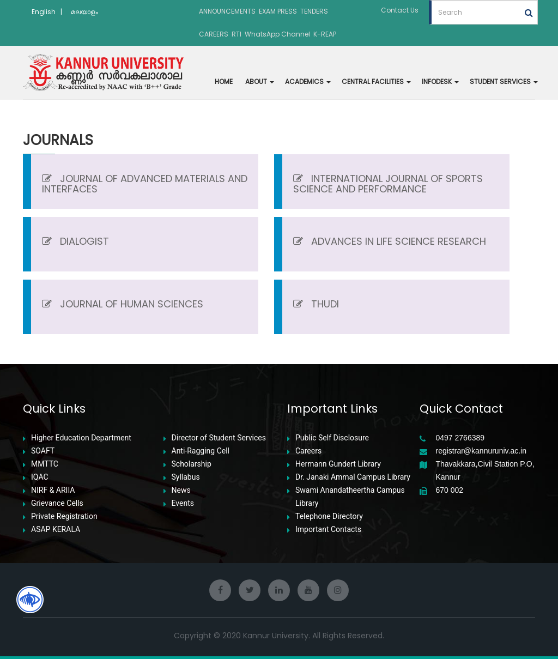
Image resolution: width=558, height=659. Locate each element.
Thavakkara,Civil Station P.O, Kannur (485, 470)
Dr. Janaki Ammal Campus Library (352, 477)
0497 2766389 (460, 438)
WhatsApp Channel (277, 34)
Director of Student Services (219, 438)
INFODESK (440, 81)
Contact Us (399, 10)
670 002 (450, 490)
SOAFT (42, 451)
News (181, 490)
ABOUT (259, 81)
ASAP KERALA (55, 529)
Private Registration (64, 516)
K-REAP (324, 34)
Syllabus (186, 477)
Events (183, 503)
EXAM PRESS (278, 11)
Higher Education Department (81, 438)
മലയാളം (84, 11)
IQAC (39, 477)
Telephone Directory (329, 516)
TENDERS (314, 11)
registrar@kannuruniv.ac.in (481, 451)
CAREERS (213, 34)
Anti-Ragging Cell (201, 451)
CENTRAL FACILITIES (376, 81)
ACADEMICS (308, 81)
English (44, 11)
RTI (236, 34)
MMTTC (44, 464)
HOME (223, 81)
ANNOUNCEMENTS (227, 11)
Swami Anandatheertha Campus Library (350, 496)
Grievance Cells (57, 503)
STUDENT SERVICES (504, 81)
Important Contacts (328, 529)
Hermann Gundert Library (338, 464)
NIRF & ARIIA (53, 490)
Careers (308, 451)
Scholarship (191, 464)
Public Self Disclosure (332, 438)
